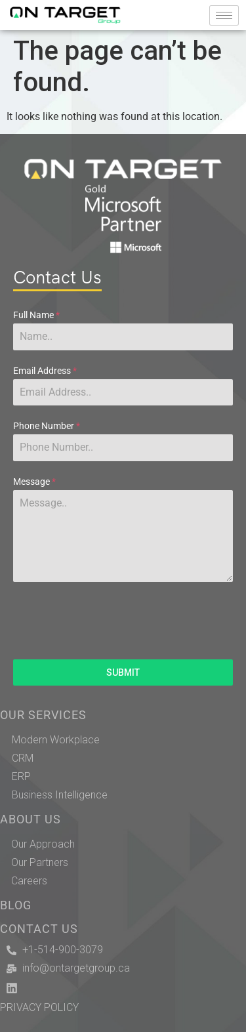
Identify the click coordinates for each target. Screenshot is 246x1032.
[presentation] (123, 620)
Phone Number (46, 426)
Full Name (36, 315)
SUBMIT (123, 672)
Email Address (45, 370)
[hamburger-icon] (224, 15)
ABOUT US (30, 819)
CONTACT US (39, 929)
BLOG (15, 905)
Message (34, 481)
